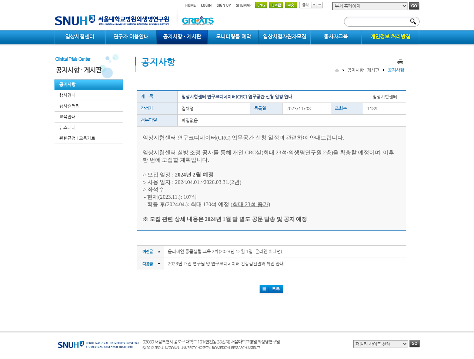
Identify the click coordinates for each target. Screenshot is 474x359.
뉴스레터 (67, 127)
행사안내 (67, 95)
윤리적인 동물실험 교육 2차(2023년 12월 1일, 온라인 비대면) (225, 251)
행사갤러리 (69, 106)
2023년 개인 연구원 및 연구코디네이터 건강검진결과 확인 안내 (226, 264)
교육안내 (67, 117)
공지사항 (67, 85)
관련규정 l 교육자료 (77, 138)
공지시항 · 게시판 (363, 70)
